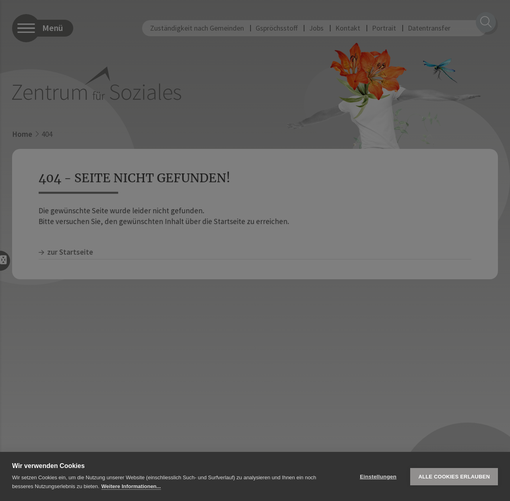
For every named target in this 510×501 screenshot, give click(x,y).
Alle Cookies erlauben (454, 477)
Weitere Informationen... (131, 486)
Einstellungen (378, 477)
